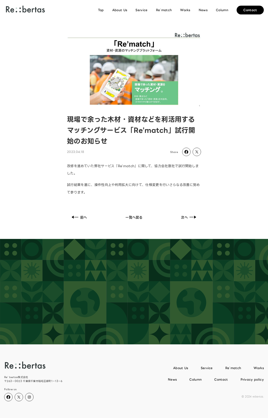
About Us (119, 10)
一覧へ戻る (134, 217)
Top (101, 10)
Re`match (164, 10)
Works (185, 10)
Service (141, 10)
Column (222, 10)
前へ (78, 217)
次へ (189, 217)
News (203, 10)
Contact (250, 10)
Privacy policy (252, 379)
